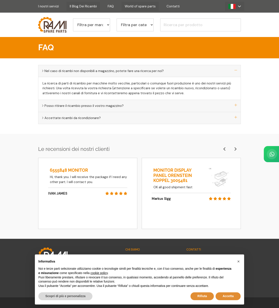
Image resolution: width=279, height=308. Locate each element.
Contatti (173, 6)
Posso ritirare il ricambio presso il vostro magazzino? (139, 105)
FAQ (111, 6)
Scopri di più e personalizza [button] (65, 296)
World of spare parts (140, 6)
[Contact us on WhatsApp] (254, 154)
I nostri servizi (48, 6)
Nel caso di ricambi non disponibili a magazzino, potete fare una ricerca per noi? (139, 71)
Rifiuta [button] (202, 296)
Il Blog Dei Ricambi (83, 6)
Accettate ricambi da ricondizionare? (139, 118)
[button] (234, 6)
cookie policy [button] (99, 273)
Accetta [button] (228, 296)
